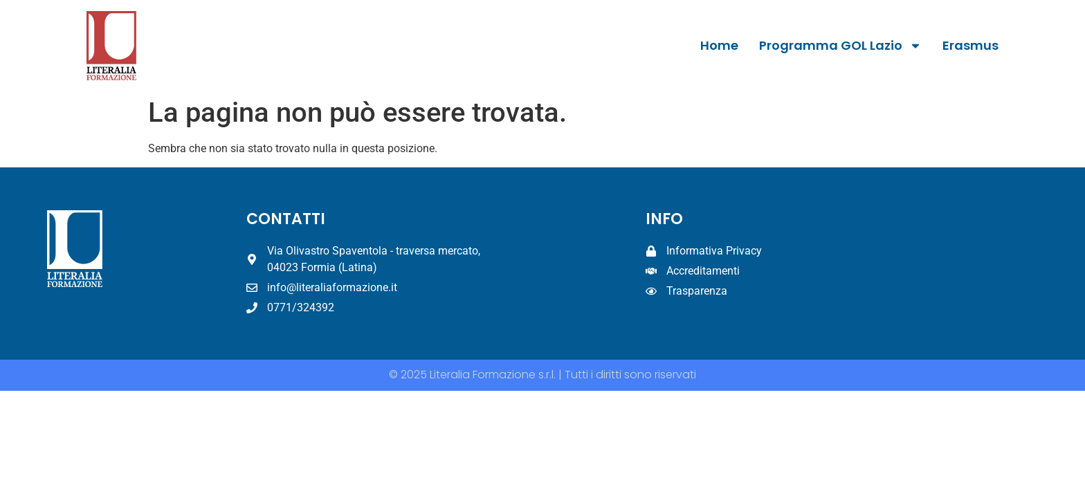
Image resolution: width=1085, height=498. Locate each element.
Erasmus (970, 45)
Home (719, 45)
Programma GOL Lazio (840, 45)
